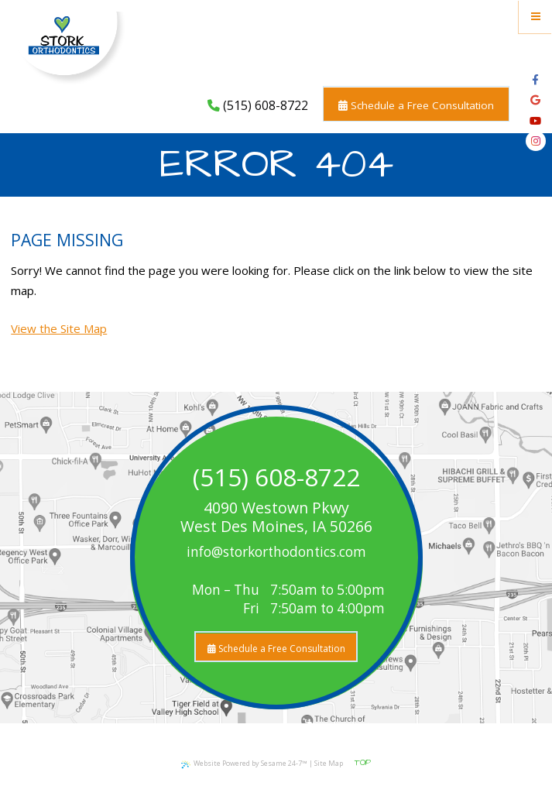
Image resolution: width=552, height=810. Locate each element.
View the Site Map (59, 328)
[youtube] (535, 121)
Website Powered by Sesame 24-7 (244, 763)
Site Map (328, 763)
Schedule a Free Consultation (416, 105)
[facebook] (535, 80)
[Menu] (535, 16)
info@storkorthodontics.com (276, 551)
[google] (535, 100)
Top (363, 763)
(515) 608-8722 (257, 105)
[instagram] (536, 141)
